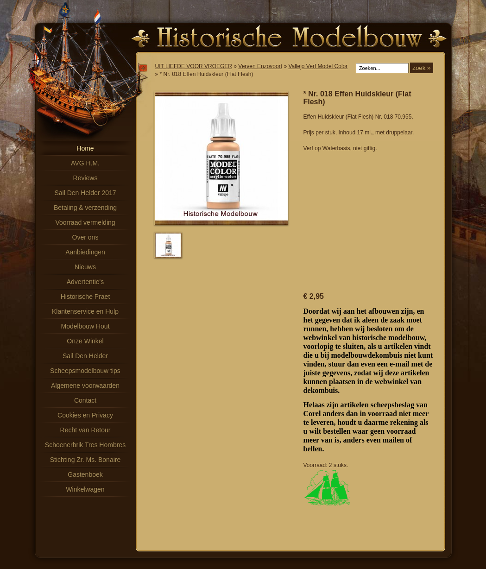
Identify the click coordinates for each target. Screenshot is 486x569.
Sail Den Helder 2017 (85, 192)
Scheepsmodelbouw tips (85, 370)
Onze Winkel (85, 341)
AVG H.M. (85, 163)
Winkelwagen (85, 489)
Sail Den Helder (85, 356)
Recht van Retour (85, 430)
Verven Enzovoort (260, 66)
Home (85, 148)
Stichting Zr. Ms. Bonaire (85, 459)
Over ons (85, 237)
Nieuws (85, 267)
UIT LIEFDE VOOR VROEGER (193, 66)
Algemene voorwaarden (85, 385)
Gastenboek (85, 474)
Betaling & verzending (85, 207)
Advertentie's (85, 281)
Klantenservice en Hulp (85, 311)
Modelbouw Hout (85, 326)
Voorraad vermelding (85, 222)
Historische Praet (85, 296)
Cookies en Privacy (85, 415)
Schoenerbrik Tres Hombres (85, 445)
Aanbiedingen (85, 252)
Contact (85, 400)
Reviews (85, 178)
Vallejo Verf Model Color (317, 66)
